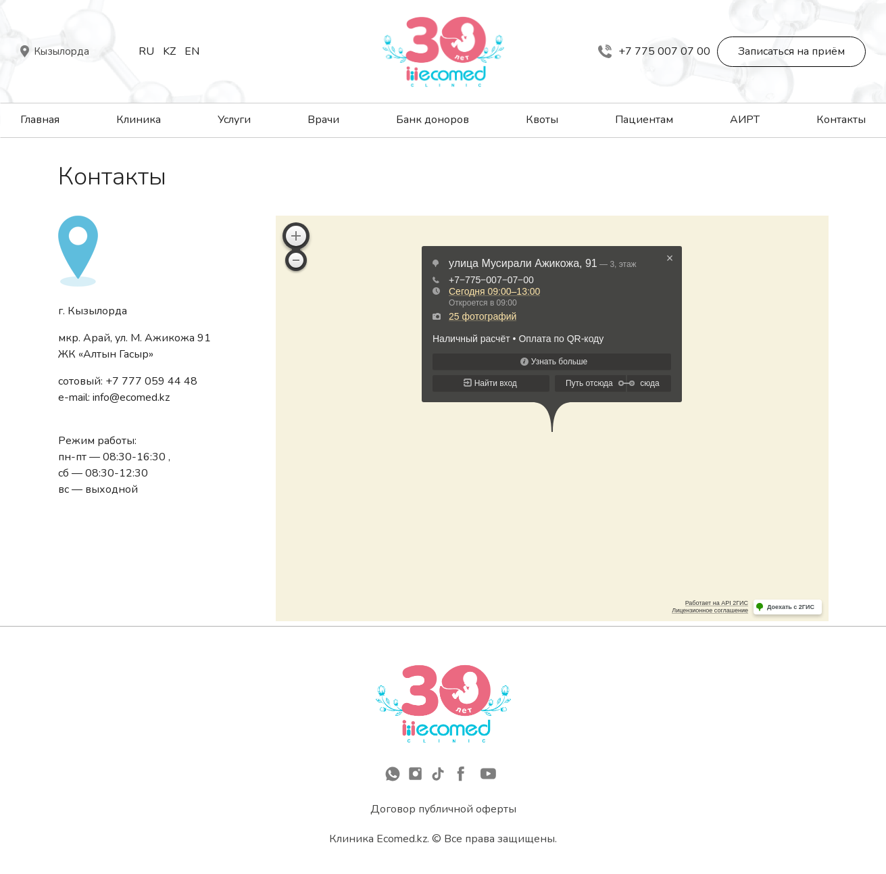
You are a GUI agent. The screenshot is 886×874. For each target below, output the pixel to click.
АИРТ (745, 119)
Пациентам (644, 119)
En (191, 51)
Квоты (542, 119)
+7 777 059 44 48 (151, 381)
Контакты (841, 119)
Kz (169, 51)
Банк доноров (432, 119)
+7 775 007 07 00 (654, 51)
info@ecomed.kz (131, 397)
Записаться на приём (791, 51)
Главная (39, 119)
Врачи (323, 119)
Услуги (234, 119)
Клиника (138, 119)
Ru (146, 51)
